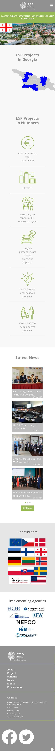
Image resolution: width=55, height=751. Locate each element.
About (11, 669)
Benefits (12, 676)
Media (11, 683)
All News (27, 508)
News (10, 680)
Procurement (15, 687)
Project (11, 673)
